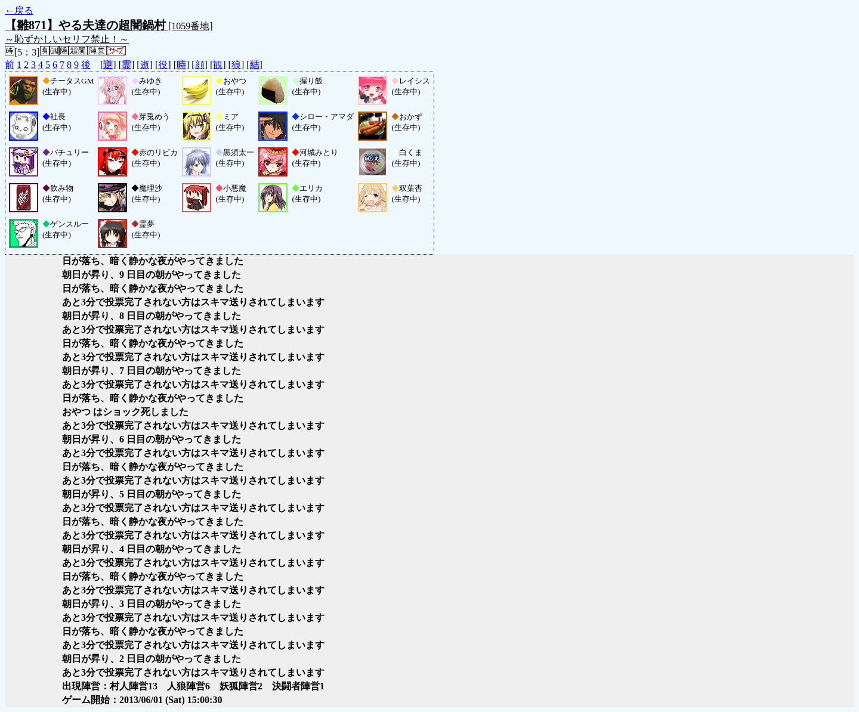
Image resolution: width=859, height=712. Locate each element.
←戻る (19, 10)
